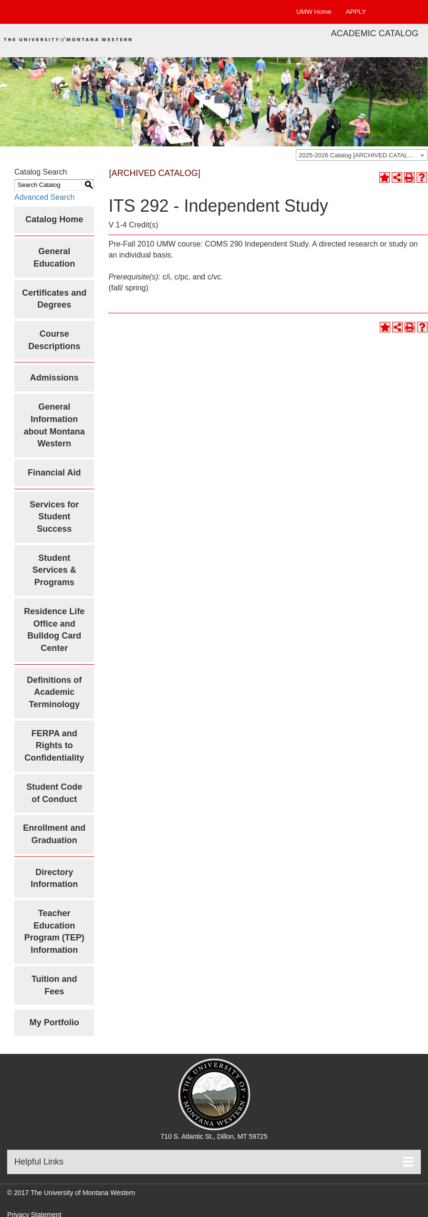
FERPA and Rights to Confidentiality (54, 746)
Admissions (54, 377)
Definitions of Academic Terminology (54, 692)
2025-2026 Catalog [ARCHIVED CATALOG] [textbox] (359, 155)
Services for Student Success (54, 517)
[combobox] (362, 155)
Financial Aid (54, 472)
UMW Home (314, 11)
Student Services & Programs (54, 570)
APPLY (355, 11)
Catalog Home (54, 219)
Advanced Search (44, 197)
